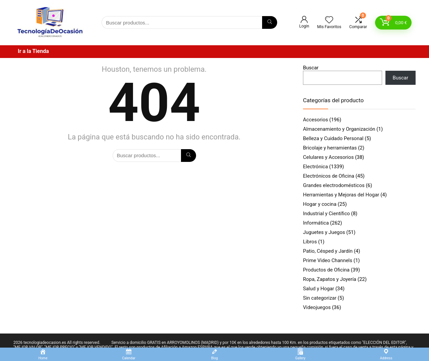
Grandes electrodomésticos (334, 185)
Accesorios (315, 120)
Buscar (310, 68)
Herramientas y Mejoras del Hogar (341, 195)
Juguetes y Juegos (324, 232)
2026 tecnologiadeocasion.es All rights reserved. (56, 342)
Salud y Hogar (318, 289)
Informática (316, 223)
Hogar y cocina (319, 204)
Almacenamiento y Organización (339, 129)
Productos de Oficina (326, 270)
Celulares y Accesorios (328, 157)
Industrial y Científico (326, 213)
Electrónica (315, 167)
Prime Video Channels (327, 260)
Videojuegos (317, 307)
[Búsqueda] (269, 22)
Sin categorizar (319, 298)
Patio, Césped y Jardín (328, 251)
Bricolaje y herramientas (330, 148)
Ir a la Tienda (33, 51)
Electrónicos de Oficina (328, 176)
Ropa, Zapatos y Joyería (329, 279)
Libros (310, 242)
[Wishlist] (329, 20)
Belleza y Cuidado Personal (333, 138)
